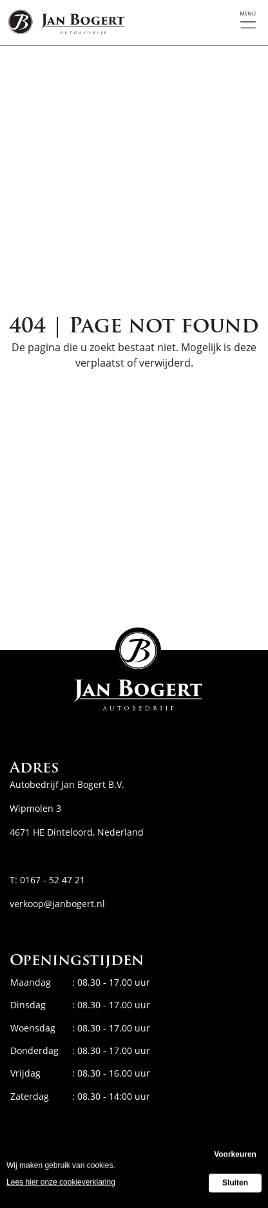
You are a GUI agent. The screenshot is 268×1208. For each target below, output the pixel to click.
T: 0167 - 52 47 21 (47, 880)
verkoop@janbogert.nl (57, 903)
